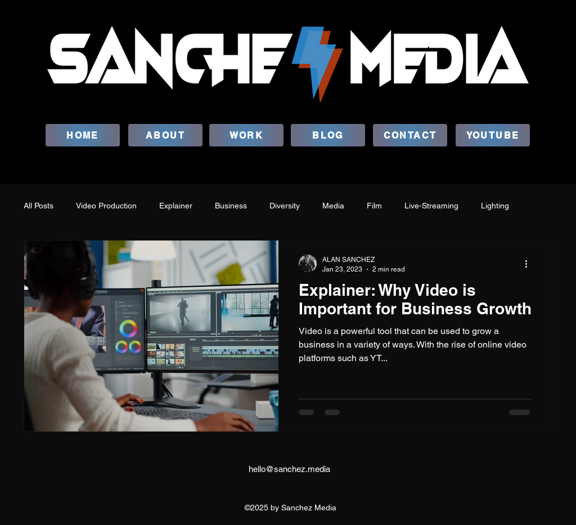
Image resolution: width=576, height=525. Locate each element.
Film (374, 205)
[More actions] (530, 263)
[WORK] (246, 135)
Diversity (284, 205)
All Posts (38, 205)
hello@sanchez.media (289, 469)
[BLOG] (328, 135)
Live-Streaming (431, 205)
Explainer (175, 205)
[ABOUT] (165, 135)
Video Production (106, 205)
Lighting (495, 205)
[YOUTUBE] (493, 135)
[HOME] (83, 135)
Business (231, 205)
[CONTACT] (410, 135)
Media (333, 205)
